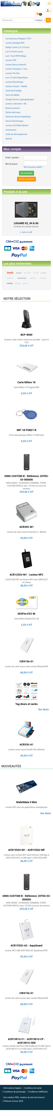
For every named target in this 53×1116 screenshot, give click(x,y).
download (21, 278)
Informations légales (12, 1088)
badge (43, 273)
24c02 (10, 272)
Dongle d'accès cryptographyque (20, 99)
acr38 (35, 273)
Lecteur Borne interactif (16, 64)
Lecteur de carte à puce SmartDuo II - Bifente (26, 532)
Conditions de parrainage (14, 1092)
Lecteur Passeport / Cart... (17, 69)
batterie (10, 278)
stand (25, 283)
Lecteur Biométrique (14, 82)
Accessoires (11, 130)
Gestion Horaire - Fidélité (16, 86)
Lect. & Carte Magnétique (17, 77)
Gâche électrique (13, 112)
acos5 (18, 273)
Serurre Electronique (14, 121)
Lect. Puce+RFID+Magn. (16, 56)
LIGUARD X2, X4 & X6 (26, 223)
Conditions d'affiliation (38, 1092)
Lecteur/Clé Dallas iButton (17, 125)
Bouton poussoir (13, 108)
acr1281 (27, 273)
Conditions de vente (33, 1088)
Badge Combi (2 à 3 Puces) (17, 47)
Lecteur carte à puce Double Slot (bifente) (26, 749)
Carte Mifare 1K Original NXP (26, 387)
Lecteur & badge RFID (15, 43)
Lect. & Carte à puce (14, 51)
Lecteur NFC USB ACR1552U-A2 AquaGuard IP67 (26, 950)
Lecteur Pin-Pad (12, 73)
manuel (43, 278)
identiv (33, 278)
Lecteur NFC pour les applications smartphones (26, 807)
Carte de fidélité (12, 95)
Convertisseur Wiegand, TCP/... (19, 38)
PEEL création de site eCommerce (30, 1097)
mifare (10, 283)
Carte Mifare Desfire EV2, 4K (26, 619)
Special (9, 138)
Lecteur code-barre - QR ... (17, 104)
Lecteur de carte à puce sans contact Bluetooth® (26, 666)
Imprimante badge (14, 90)
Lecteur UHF (11, 60)
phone (18, 283)
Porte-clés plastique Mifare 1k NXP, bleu (26, 435)
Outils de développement (16, 134)
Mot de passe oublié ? (33, 167)
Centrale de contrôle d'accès (26, 226)
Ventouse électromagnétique (18, 116)
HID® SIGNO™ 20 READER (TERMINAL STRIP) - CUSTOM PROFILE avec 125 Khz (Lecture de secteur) (26, 486)
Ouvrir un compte (26, 179)
